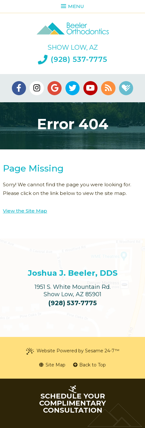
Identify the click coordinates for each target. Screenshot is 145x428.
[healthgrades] (126, 88)
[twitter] (72, 88)
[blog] (108, 88)
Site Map (52, 365)
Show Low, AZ (72, 47)
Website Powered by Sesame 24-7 (72, 351)
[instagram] (37, 88)
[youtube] (90, 88)
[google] (54, 88)
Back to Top (89, 365)
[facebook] (19, 88)
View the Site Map (25, 211)
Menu (72, 6)
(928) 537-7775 (72, 59)
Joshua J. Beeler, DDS (72, 273)
